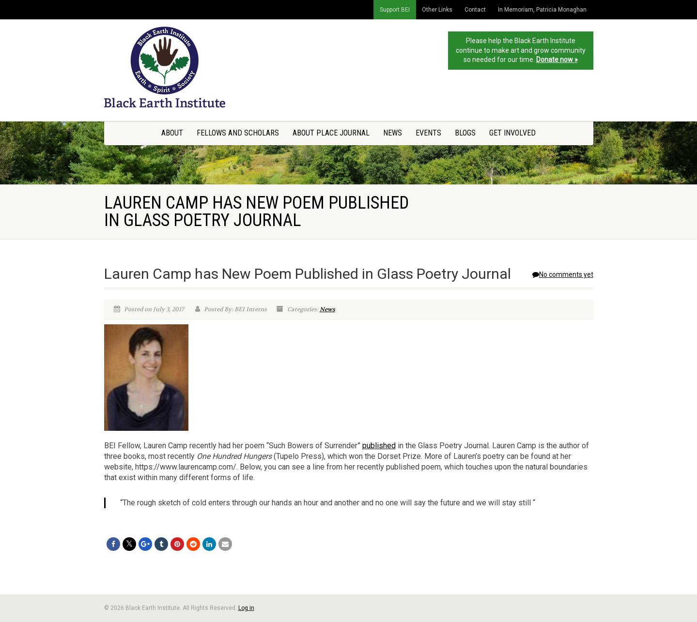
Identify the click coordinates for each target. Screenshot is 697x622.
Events (428, 132)
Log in (246, 608)
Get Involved (512, 132)
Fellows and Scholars (238, 132)
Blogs (465, 132)
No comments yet (562, 274)
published (379, 445)
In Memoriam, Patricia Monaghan (542, 9)
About (172, 132)
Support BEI (395, 9)
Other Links (437, 9)
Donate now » (557, 59)
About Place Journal (331, 132)
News (392, 132)
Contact (475, 9)
